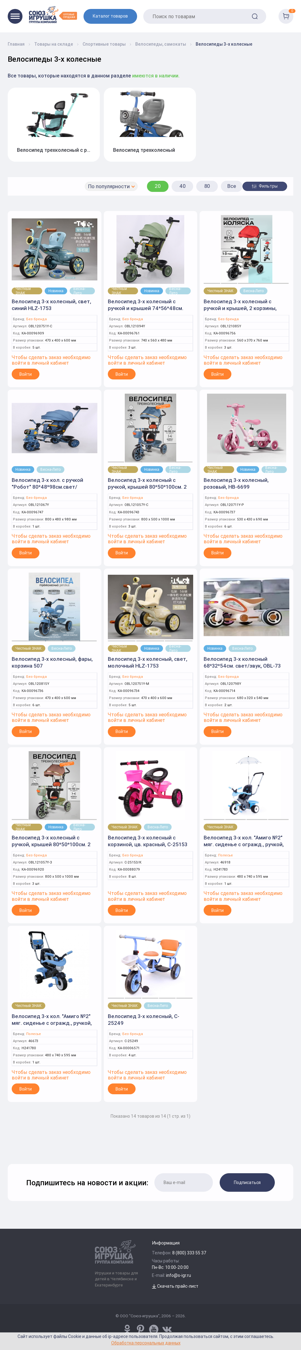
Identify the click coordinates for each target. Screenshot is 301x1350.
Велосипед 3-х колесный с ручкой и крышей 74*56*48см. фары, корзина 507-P (145, 308)
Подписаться (247, 1182)
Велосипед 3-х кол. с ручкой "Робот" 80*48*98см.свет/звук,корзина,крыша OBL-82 (47, 487)
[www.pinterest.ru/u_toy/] (127, 1329)
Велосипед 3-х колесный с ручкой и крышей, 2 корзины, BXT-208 (240, 308)
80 (207, 186)
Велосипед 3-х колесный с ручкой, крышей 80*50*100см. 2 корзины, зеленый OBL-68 (51, 844)
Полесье (225, 855)
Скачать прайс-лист (175, 1286)
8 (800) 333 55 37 (189, 1252)
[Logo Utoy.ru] (53, 14)
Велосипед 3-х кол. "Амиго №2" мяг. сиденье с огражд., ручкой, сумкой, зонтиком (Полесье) (244, 844)
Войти (25, 374)
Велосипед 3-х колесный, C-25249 (143, 1019)
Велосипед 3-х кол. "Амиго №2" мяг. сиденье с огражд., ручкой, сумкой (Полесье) (52, 1023)
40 (182, 186)
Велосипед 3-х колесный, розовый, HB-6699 (236, 483)
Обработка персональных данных (146, 1342)
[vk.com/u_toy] (167, 1329)
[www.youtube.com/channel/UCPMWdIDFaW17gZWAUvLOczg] (153, 1329)
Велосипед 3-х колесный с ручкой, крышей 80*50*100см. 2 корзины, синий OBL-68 (147, 487)
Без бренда (36, 319)
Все (231, 186)
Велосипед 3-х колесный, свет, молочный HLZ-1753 (147, 662)
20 (158, 186)
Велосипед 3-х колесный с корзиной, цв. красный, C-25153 (147, 841)
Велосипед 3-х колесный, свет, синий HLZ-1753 (51, 305)
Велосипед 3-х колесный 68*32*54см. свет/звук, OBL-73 (242, 662)
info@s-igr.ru (178, 1275)
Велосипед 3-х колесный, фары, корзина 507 (52, 662)
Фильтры (265, 186)
